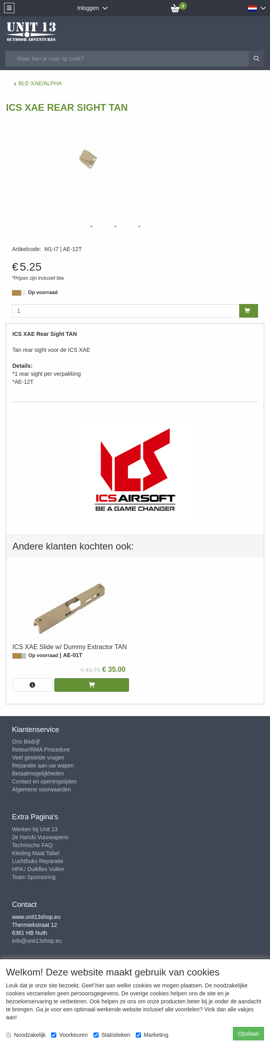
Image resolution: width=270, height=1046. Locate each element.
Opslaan (248, 1033)
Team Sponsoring (34, 877)
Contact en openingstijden (44, 781)
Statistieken (111, 1035)
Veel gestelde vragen (38, 757)
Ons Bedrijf (26, 741)
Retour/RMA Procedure (41, 749)
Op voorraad (43, 292)
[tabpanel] (92, 227)
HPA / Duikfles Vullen (38, 869)
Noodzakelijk (26, 1035)
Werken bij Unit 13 (35, 829)
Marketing (152, 1035)
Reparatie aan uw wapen (43, 765)
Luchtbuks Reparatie (37, 861)
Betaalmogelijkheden (38, 773)
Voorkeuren (69, 1035)
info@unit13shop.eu (37, 941)
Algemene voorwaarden (41, 789)
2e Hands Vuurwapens (40, 837)
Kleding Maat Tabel (36, 853)
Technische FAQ (32, 845)
